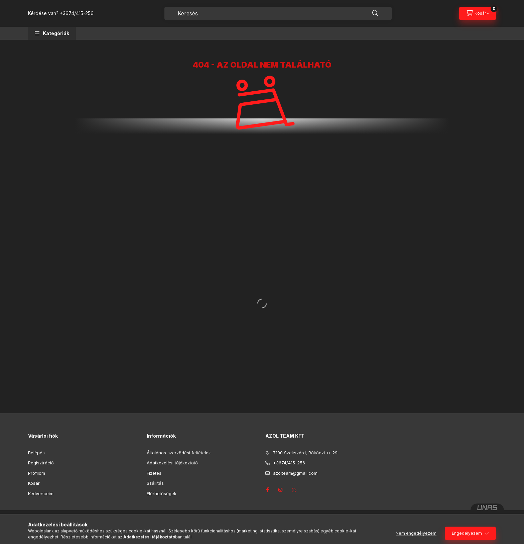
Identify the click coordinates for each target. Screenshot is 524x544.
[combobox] (278, 13)
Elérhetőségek (161, 493)
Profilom (36, 473)
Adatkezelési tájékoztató (172, 462)
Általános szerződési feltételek (179, 452)
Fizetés (154, 473)
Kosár (34, 483)
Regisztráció (41, 462)
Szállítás (155, 483)
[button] (52, 33)
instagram (280, 489)
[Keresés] (375, 13)
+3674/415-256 (77, 13)
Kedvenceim (40, 493)
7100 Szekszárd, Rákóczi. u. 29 (305, 452)
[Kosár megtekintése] (477, 13)
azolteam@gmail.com (295, 473)
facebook (267, 489)
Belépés (36, 452)
